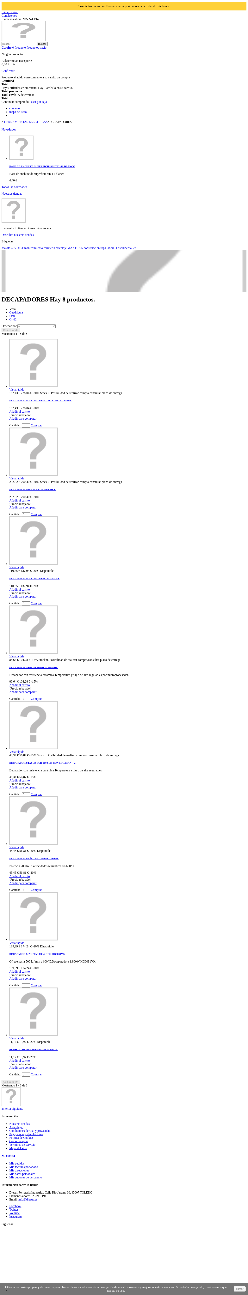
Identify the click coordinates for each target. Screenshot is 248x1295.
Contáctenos (9, 15)
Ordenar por (9, 326)
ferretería (50, 248)
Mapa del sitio (18, 1148)
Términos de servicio (22, 1144)
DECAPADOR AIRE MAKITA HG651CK (32, 489)
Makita (6, 248)
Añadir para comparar (22, 418)
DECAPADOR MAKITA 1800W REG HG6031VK (37, 953)
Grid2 (12, 319)
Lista (12, 316)
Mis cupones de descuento (25, 1177)
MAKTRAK (75, 248)
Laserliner (122, 248)
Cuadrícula (16, 312)
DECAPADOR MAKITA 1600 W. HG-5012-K (34, 578)
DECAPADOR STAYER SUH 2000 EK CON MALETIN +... (42, 762)
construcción (92, 248)
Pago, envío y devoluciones (26, 1134)
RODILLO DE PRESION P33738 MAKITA (33, 1049)
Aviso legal (16, 1127)
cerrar (240, 1288)
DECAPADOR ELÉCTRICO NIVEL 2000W (34, 858)
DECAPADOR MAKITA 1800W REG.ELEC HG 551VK (40, 400)
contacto (14, 108)
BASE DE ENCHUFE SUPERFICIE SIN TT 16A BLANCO (42, 166)
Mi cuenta (8, 1155)
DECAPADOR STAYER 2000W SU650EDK (33, 667)
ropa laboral (108, 248)
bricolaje (61, 248)
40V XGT (17, 248)
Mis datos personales (22, 1174)
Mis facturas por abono (23, 1167)
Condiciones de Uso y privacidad (29, 1130)
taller (132, 248)
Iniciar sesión (10, 12)
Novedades (9, 129)
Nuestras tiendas (12, 193)
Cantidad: (15, 425)
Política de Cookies (21, 1137)
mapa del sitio (18, 111)
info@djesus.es (27, 1199)
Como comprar (18, 1141)
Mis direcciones (19, 1170)
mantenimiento (34, 248)
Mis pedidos (17, 1163)
